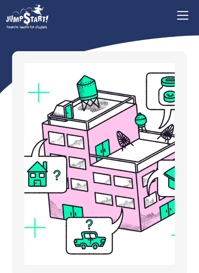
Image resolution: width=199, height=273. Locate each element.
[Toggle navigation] (183, 16)
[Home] (27, 17)
